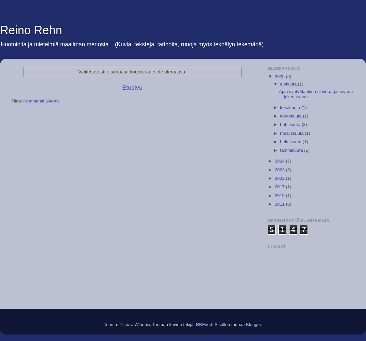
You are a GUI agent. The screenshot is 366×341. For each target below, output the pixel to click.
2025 (280, 76)
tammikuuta (292, 150)
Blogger (253, 324)
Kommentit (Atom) (41, 101)
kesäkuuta (290, 107)
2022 (280, 178)
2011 (280, 204)
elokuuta (289, 84)
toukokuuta (291, 116)
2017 (280, 186)
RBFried (204, 324)
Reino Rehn (31, 30)
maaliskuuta (292, 133)
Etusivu (132, 87)
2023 (280, 169)
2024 (280, 161)
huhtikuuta (291, 124)
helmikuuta (291, 141)
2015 (280, 195)
